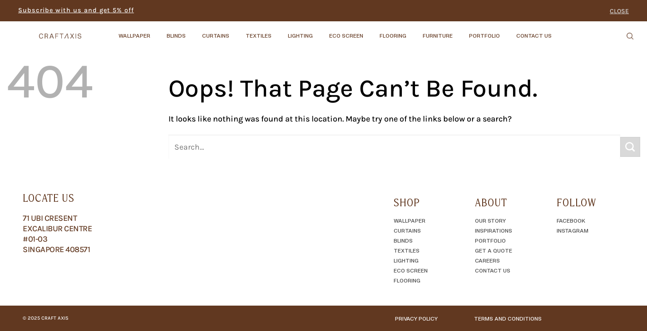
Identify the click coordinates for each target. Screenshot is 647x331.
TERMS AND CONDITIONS (508, 318)
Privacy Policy (416, 318)
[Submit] (630, 147)
